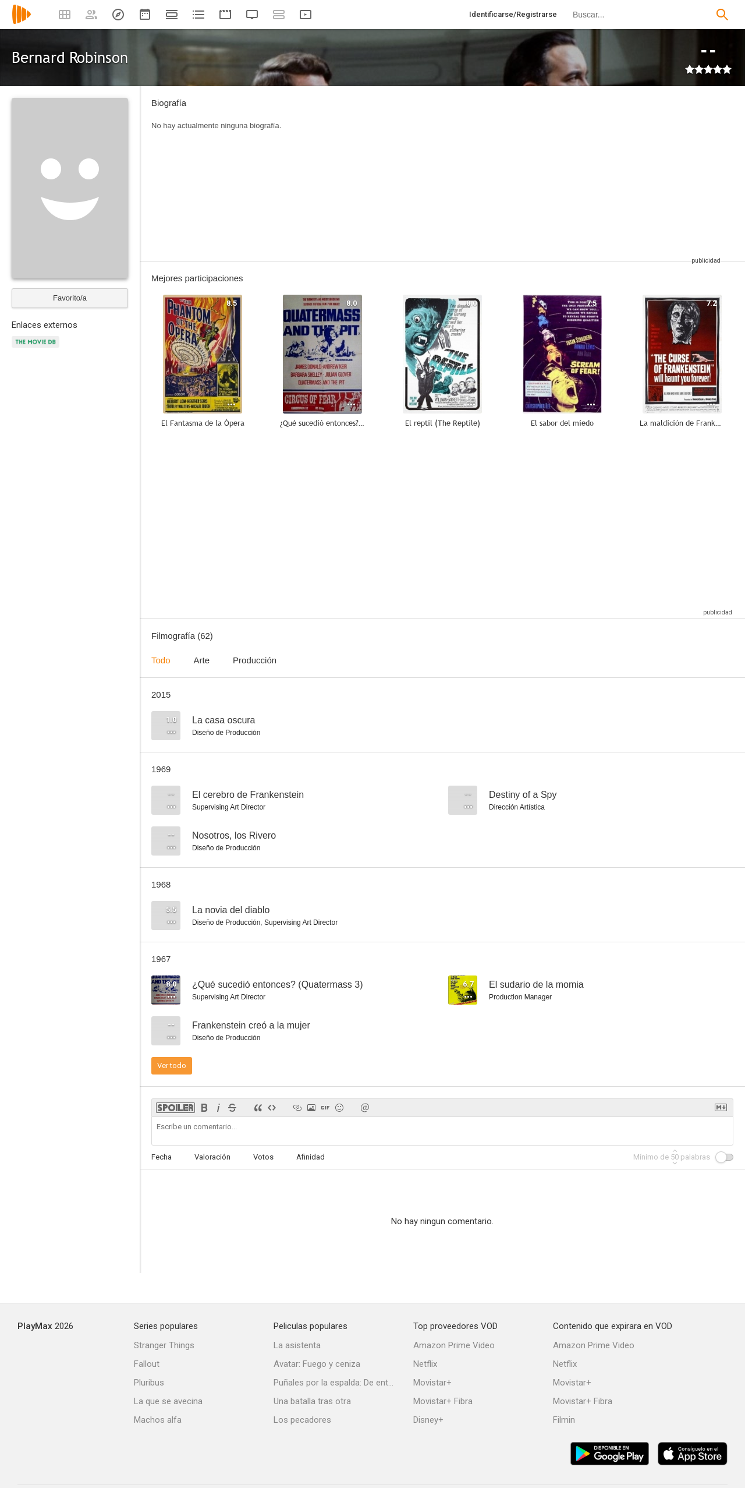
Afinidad (310, 1157)
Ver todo (171, 1065)
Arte (202, 660)
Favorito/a (70, 298)
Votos (263, 1157)
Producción (254, 660)
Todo (161, 660)
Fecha (161, 1157)
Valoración (212, 1157)
